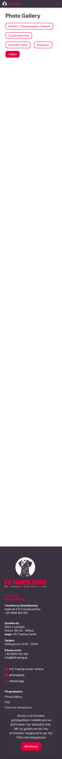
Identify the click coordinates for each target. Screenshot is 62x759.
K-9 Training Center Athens (26, 669)
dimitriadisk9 (16, 675)
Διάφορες (43, 45)
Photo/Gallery (13, 696)
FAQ (7, 702)
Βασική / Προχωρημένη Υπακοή (29, 26)
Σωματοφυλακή (18, 35)
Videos (12, 54)
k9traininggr (16, 681)
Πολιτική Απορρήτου (18, 707)
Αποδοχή (31, 746)
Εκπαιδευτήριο (18, 45)
